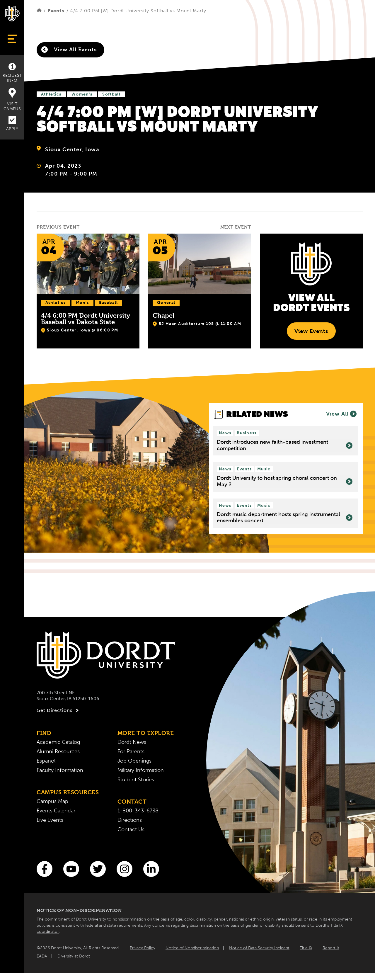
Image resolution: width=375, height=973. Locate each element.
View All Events (69, 49)
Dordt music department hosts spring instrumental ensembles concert (284, 517)
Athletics (51, 94)
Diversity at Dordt (73, 956)
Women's (81, 94)
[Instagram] (124, 869)
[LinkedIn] (151, 869)
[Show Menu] (12, 39)
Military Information (140, 770)
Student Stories (135, 779)
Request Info (12, 73)
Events (56, 10)
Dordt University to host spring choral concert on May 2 (284, 481)
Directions (129, 820)
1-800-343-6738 (137, 810)
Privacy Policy (142, 947)
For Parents (130, 751)
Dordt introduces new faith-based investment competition (284, 445)
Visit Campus (12, 99)
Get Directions (58, 710)
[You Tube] (71, 869)
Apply (12, 123)
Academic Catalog (58, 742)
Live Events (50, 820)
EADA (42, 956)
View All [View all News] (341, 414)
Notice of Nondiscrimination (192, 947)
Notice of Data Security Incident (259, 947)
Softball (111, 94)
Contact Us (130, 829)
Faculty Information (60, 770)
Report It (331, 947)
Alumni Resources (58, 751)
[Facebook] (44, 869)
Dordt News (131, 742)
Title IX (306, 947)
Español (46, 761)
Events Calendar (56, 810)
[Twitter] (98, 869)
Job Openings (134, 761)
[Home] (39, 10)
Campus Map (52, 801)
